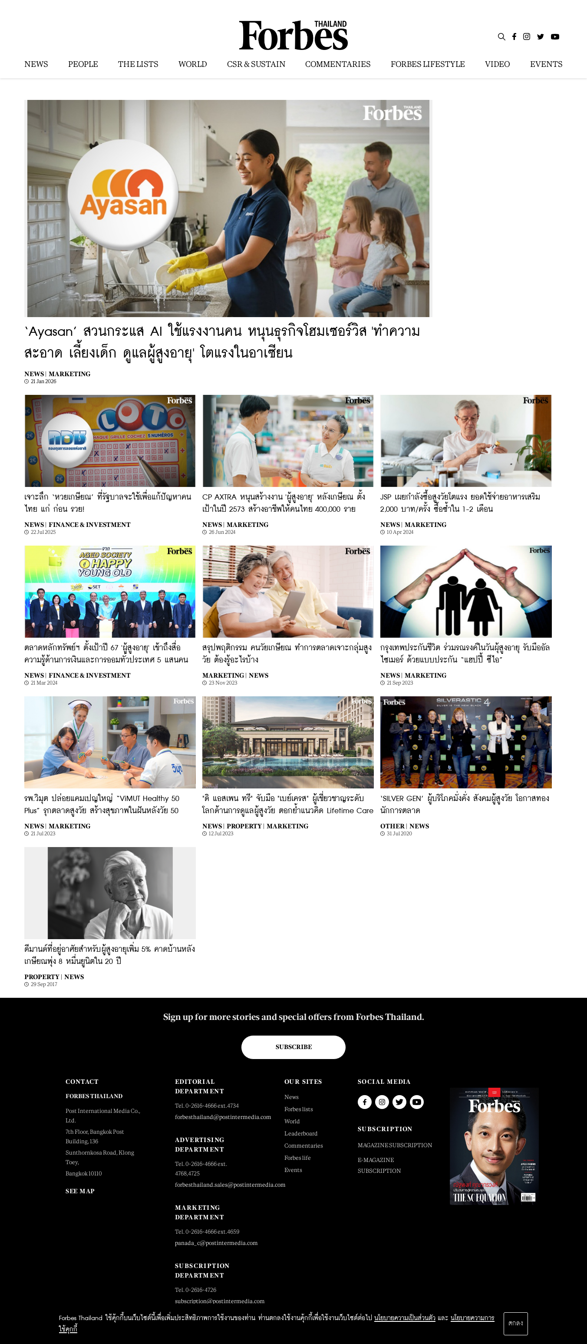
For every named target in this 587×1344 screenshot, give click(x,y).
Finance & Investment (90, 524)
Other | (393, 826)
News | (35, 373)
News (258, 675)
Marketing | (224, 675)
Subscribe (294, 1046)
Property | (245, 826)
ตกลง (515, 1324)
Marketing (69, 373)
